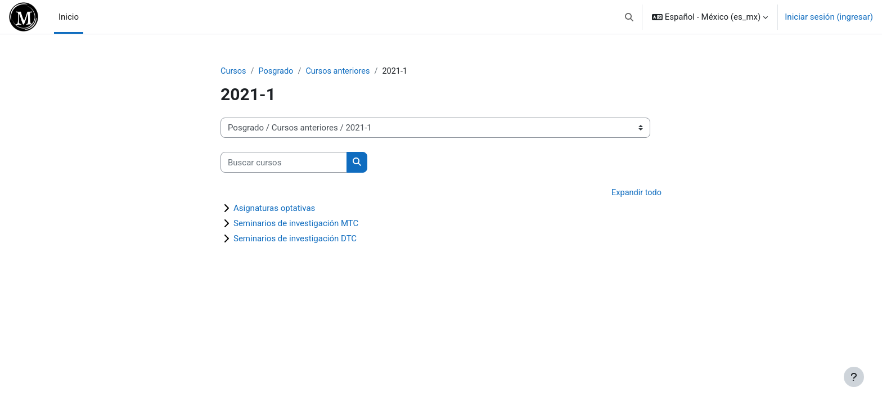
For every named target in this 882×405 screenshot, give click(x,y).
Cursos (233, 71)
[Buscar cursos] (283, 162)
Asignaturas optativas (274, 209)
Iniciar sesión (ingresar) (829, 17)
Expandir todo (636, 193)
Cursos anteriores (341, 71)
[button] (629, 17)
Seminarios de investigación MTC (295, 224)
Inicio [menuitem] (68, 17)
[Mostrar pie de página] (854, 377)
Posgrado (277, 71)
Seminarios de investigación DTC (295, 239)
